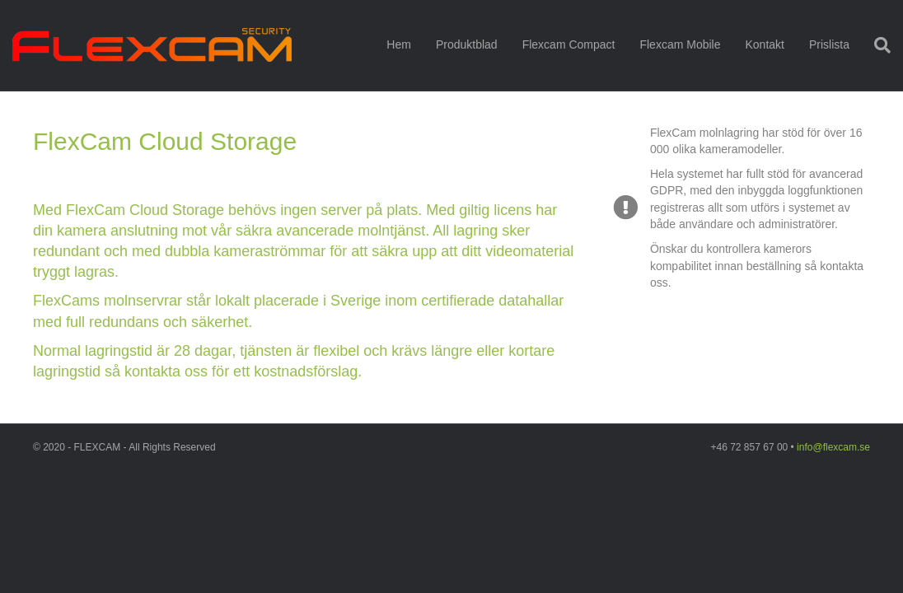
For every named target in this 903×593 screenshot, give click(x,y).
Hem (398, 44)
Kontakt (764, 44)
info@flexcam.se (833, 447)
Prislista (829, 44)
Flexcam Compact (568, 44)
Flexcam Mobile (679, 44)
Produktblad (467, 44)
